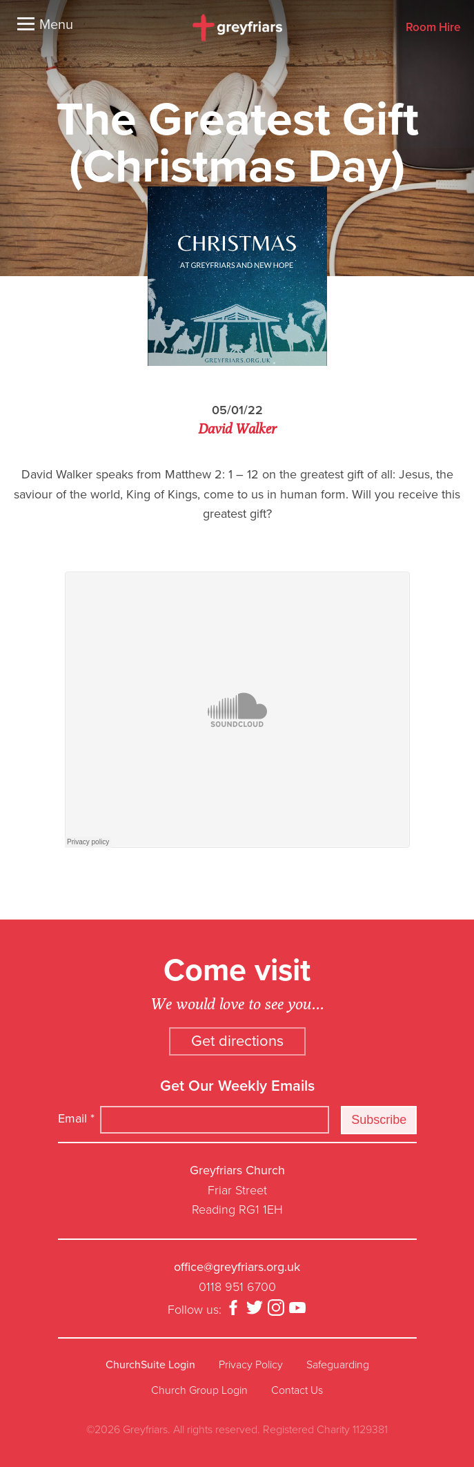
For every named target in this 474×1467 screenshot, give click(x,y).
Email (76, 1118)
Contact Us (297, 1390)
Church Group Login (199, 1390)
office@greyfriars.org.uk (237, 1266)
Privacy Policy (251, 1365)
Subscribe (378, 1120)
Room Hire (433, 28)
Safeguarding (337, 1365)
